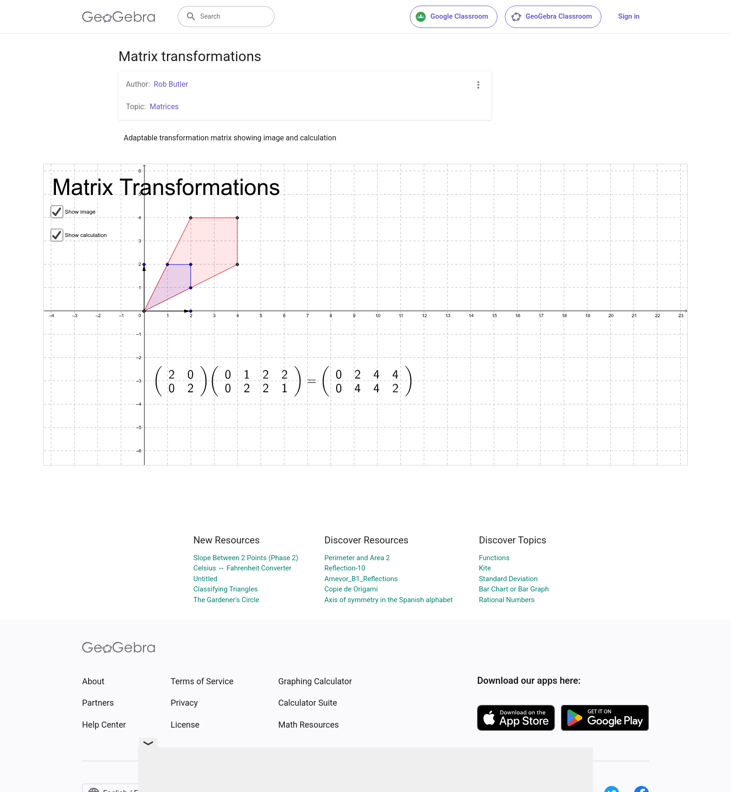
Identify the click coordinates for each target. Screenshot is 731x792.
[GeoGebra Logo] (118, 16)
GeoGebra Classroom (551, 16)
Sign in (629, 16)
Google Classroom (451, 16)
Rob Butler (171, 84)
